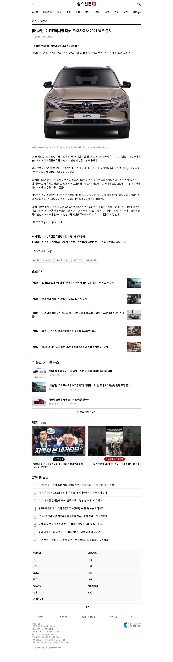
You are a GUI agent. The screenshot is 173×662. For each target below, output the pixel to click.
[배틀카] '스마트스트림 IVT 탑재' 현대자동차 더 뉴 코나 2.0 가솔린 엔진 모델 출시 (73, 282)
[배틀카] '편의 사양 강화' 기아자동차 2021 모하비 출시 (59, 298)
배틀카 (44, 21)
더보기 (86, 606)
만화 (90, 592)
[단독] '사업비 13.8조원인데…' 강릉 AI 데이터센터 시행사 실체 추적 (73, 492)
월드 (126, 12)
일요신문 (86, 4)
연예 (87, 12)
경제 (69, 12)
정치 (59, 12)
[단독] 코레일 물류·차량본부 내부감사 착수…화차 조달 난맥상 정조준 (73, 516)
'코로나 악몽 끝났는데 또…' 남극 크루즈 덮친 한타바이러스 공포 (71, 500)
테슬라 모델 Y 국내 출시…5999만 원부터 (69, 399)
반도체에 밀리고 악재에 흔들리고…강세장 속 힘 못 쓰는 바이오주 (71, 508)
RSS (133, 616)
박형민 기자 (39, 250)
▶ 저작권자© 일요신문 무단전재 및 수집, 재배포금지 (58, 236)
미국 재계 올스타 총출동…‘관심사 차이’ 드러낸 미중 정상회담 (69, 531)
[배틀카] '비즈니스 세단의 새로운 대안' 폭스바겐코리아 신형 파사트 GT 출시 (70, 346)
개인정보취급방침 (88, 616)
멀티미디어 (93, 585)
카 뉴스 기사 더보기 (86, 411)
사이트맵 (113, 616)
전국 (116, 12)
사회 (78, 12)
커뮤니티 (63, 616)
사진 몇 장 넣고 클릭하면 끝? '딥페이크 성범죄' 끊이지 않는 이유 (71, 524)
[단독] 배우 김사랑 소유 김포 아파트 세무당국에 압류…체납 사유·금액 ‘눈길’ (77, 484)
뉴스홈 (35, 12)
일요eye (137, 12)
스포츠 (97, 12)
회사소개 (41, 616)
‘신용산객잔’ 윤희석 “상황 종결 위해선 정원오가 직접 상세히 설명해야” (74, 539)
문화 (107, 12)
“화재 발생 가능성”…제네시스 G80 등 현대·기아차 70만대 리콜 (80, 371)
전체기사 (37, 553)
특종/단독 (47, 12)
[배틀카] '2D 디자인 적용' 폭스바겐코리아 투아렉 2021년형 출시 (64, 330)
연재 (35, 592)
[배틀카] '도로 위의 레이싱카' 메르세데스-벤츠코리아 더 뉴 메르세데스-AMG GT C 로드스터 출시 (78, 314)
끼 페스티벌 (38, 598)
